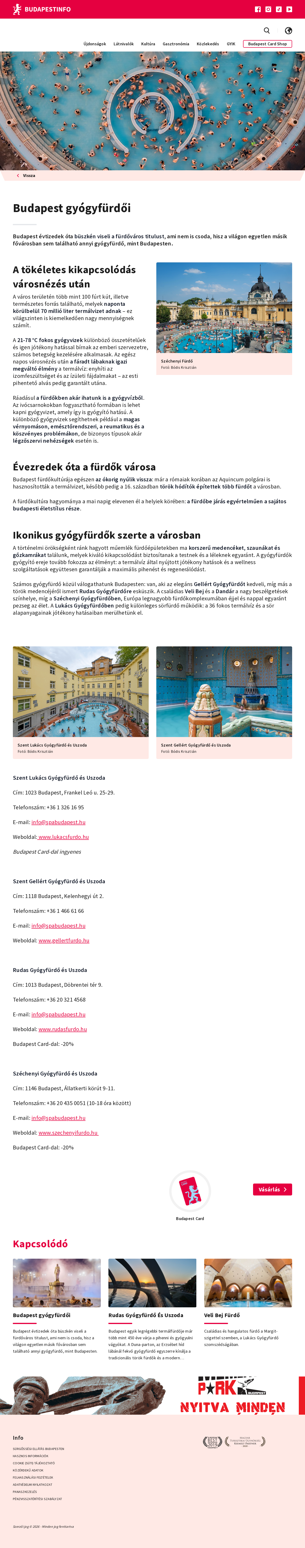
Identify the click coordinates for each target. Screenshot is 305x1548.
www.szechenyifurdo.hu (69, 1132)
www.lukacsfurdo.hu (63, 837)
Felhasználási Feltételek (33, 1477)
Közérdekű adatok (28, 1470)
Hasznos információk (30, 1456)
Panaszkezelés (25, 1492)
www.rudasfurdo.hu (63, 1029)
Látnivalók (124, 44)
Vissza (26, 175)
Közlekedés (208, 44)
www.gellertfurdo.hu (64, 940)
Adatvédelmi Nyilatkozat (32, 1484)
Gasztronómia (176, 44)
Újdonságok (95, 44)
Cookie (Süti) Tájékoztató (34, 1463)
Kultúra (148, 44)
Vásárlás (272, 1189)
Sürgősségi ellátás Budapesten (38, 1449)
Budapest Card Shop (267, 44)
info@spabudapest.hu (58, 822)
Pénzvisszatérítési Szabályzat (37, 1499)
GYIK (231, 44)
